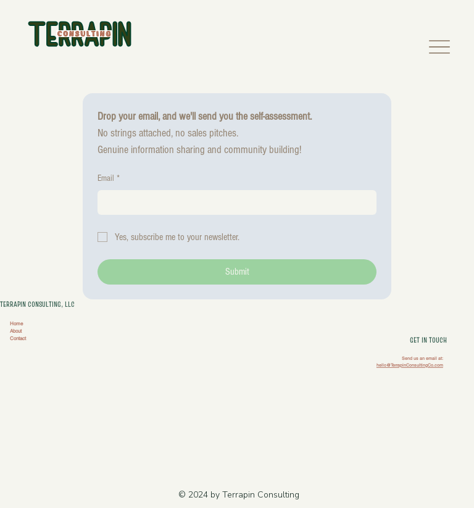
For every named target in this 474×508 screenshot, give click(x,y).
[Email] (233, 202)
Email (109, 179)
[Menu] (440, 46)
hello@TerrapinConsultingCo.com (409, 365)
